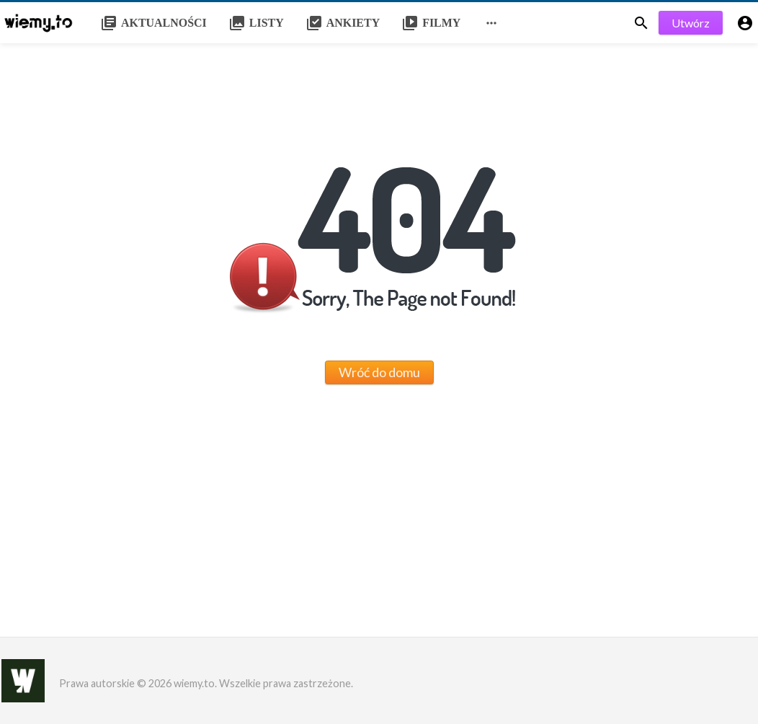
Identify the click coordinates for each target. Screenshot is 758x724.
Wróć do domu (379, 372)
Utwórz (691, 23)
